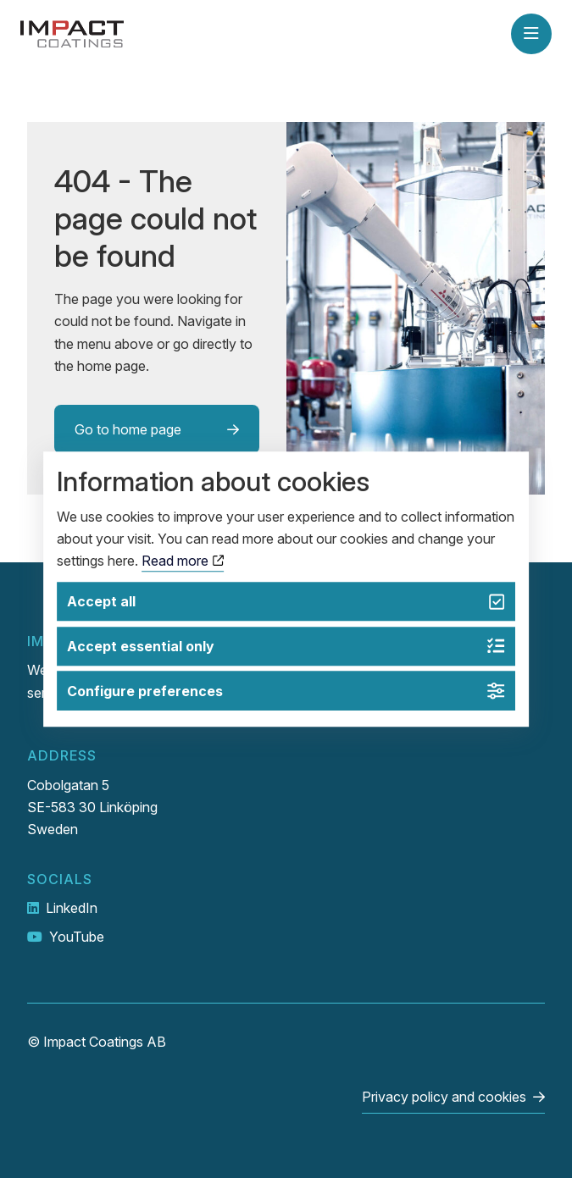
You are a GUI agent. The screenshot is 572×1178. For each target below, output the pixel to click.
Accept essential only (285, 646)
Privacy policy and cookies (444, 1096)
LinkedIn (71, 907)
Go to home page (128, 429)
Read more (183, 561)
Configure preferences (285, 691)
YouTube (76, 936)
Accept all (285, 602)
